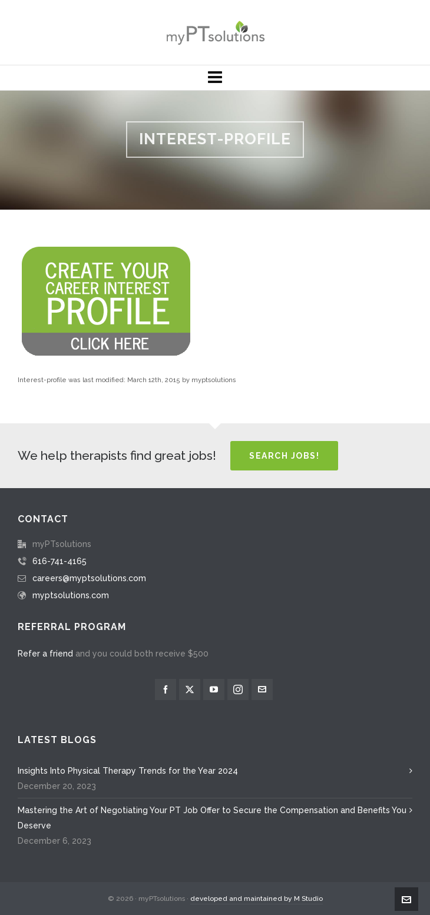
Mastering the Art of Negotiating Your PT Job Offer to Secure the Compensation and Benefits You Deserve (212, 817)
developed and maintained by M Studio (256, 898)
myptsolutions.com (70, 595)
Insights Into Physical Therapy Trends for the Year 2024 (128, 770)
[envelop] (262, 689)
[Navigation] (215, 77)
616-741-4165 (59, 561)
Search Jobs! (284, 455)
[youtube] (213, 689)
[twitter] (189, 689)
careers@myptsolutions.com (89, 578)
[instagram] (238, 689)
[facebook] (165, 689)
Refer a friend (45, 653)
